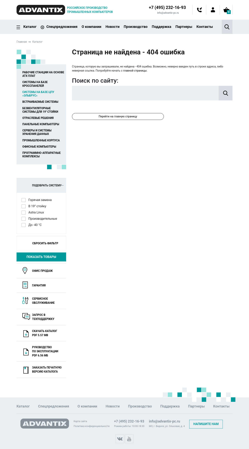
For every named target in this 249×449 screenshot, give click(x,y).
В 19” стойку (38, 206)
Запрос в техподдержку (43, 317)
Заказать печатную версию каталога (47, 369)
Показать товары (41, 257)
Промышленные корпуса (41, 140)
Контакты (204, 27)
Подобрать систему (48, 185)
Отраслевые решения (38, 118)
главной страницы (135, 70)
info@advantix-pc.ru (168, 13)
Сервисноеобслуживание (43, 300)
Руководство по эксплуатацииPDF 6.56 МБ (45, 351)
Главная (22, 41)
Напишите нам (206, 424)
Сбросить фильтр (45, 243)
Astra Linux (37, 212)
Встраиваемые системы (40, 101)
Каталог (30, 27)
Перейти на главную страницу (118, 116)
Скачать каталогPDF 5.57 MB (44, 333)
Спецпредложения (61, 27)
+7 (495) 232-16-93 (167, 7)
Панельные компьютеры (40, 124)
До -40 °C (36, 225)
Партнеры (183, 27)
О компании (91, 27)
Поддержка (161, 27)
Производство (135, 27)
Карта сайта (80, 421)
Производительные (44, 218)
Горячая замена (41, 200)
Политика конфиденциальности (92, 426)
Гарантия (39, 285)
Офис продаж (42, 270)
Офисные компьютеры (39, 146)
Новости (112, 27)
